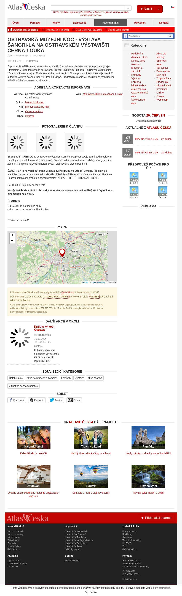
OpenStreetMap (98, 282)
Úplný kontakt (128, 579)
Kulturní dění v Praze (17, 563)
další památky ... (130, 549)
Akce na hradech (15, 531)
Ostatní (160, 96)
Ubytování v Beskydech (76, 543)
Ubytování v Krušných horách (79, 540)
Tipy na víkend (14, 560)
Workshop (162, 99)
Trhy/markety (163, 78)
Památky (35, 22)
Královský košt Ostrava (44, 328)
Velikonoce (162, 67)
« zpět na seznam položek (23, 386)
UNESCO (127, 543)
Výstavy (79, 378)
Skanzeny (127, 537)
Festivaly (66, 378)
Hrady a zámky (129, 531)
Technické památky (131, 540)
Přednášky (162, 82)
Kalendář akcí (110, 22)
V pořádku (91, 592)
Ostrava (29, 116)
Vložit (151, 9)
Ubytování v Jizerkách (75, 537)
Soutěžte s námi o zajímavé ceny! (90, 492)
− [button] (12, 241)
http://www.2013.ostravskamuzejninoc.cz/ (105, 94)
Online (160, 92)
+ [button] (12, 235)
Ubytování (140, 22)
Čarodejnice (163, 71)
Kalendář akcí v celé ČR (33, 453)
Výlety (56, 22)
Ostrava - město (34, 111)
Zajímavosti (79, 22)
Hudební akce (14, 546)
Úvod (15, 22)
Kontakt (163, 22)
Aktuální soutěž (72, 560)
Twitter (56, 400)
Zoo (124, 546)
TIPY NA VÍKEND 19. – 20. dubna (153, 152)
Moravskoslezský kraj (37, 106)
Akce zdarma (95, 378)
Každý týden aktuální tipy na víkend (91, 453)
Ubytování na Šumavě (75, 534)
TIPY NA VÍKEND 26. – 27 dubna (153, 138)
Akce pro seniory (15, 534)
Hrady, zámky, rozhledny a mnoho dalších (148, 453)
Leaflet (85, 282)
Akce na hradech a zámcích (42, 378)
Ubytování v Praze (73, 546)
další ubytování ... (73, 549)
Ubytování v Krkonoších (76, 531)
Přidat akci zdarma (156, 518)
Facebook (16, 400)
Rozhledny (127, 534)
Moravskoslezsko (34, 102)
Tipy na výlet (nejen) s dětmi (148, 492)
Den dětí (161, 74)
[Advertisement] (148, 232)
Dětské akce (16, 378)
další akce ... (13, 549)
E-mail (74, 400)
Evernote (37, 400)
